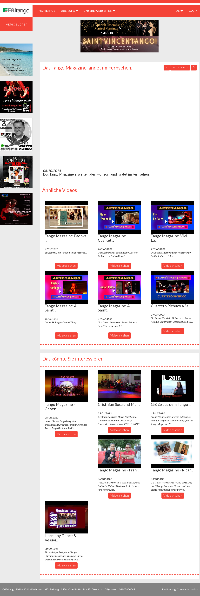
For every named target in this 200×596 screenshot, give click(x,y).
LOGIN (193, 10)
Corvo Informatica (187, 589)
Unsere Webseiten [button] (99, 10)
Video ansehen (66, 265)
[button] (66, 217)
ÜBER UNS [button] (69, 10)
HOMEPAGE (48, 10)
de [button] (179, 10)
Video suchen (17, 24)
